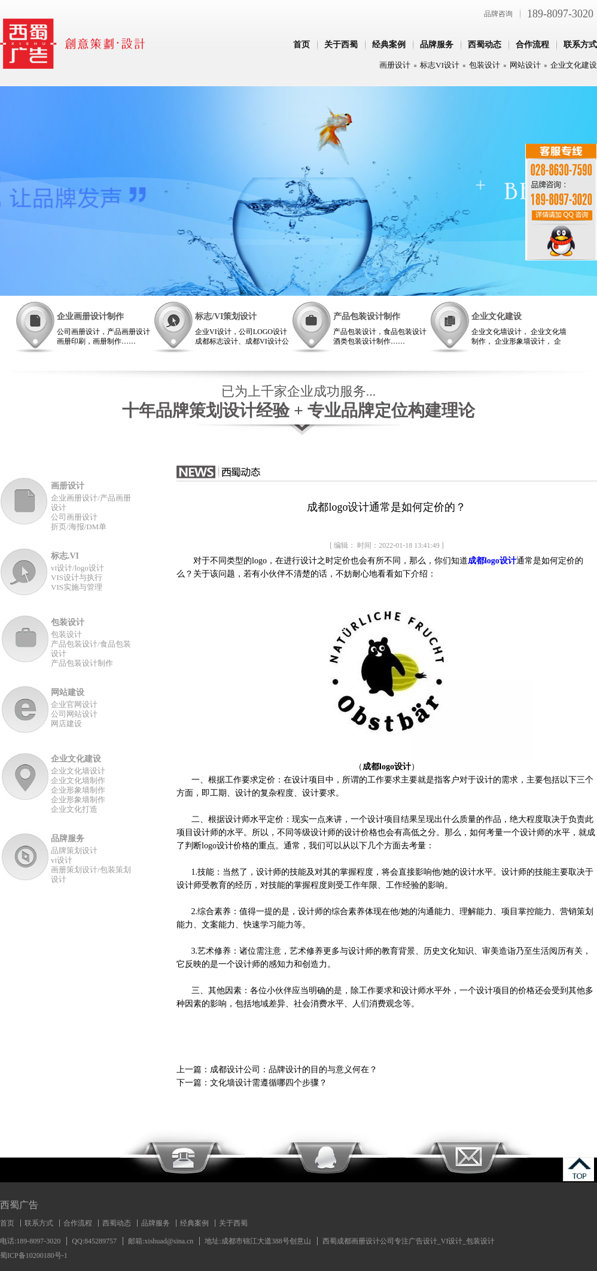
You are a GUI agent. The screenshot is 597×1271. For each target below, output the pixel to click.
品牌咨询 (498, 14)
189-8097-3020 (560, 14)
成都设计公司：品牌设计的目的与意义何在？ (293, 1069)
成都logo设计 (492, 560)
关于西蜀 (341, 44)
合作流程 (532, 44)
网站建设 (67, 692)
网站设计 (525, 64)
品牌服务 (436, 44)
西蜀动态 (484, 44)
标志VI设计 (439, 64)
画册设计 (394, 64)
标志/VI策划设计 (226, 316)
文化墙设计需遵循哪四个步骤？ (268, 1082)
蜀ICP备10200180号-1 (34, 1255)
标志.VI (65, 555)
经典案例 (389, 44)
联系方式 (580, 44)
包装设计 (484, 64)
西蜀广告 (19, 1205)
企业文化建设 (573, 64)
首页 (301, 44)
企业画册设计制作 (90, 316)
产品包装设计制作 (366, 316)
